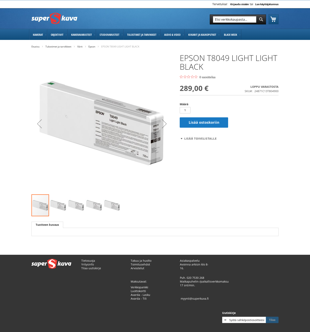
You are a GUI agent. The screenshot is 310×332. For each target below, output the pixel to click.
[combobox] (238, 19)
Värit (79, 46)
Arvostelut (137, 268)
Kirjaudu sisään (239, 4)
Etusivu (35, 46)
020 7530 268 (195, 278)
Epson (91, 46)
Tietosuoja (88, 261)
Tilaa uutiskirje (91, 268)
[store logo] (54, 18)
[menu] (155, 34)
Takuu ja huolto (141, 261)
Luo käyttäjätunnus (267, 4)
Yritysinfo (87, 264)
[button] (39, 124)
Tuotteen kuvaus (47, 225)
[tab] (47, 225)
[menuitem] (38, 34)
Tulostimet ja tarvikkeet (58, 46)
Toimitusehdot (140, 264)
